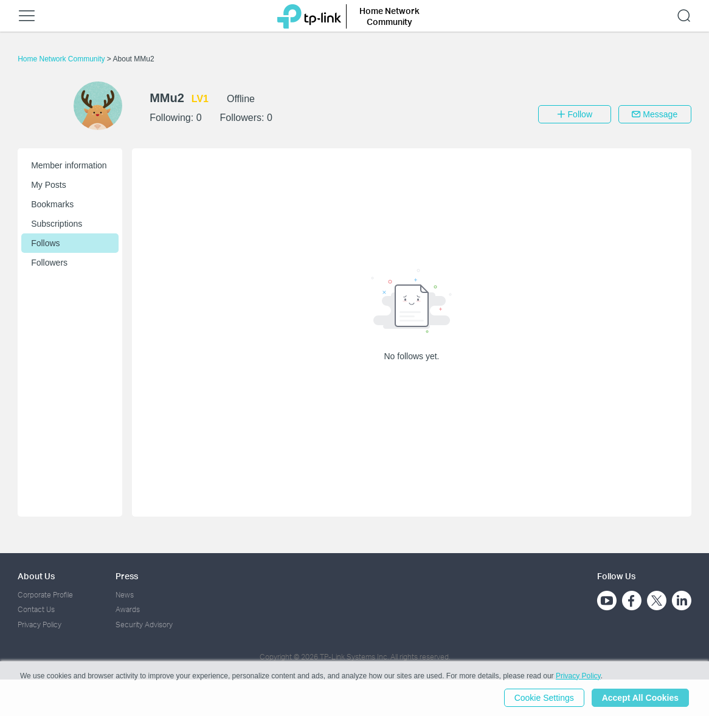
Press (127, 576)
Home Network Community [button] (389, 16)
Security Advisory (144, 624)
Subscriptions (56, 224)
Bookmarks (52, 204)
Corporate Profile (45, 594)
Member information (69, 165)
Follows (45, 243)
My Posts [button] (48, 185)
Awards (128, 609)
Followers (49, 262)
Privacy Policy (39, 624)
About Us (36, 576)
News (125, 594)
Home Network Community (62, 59)
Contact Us (36, 609)
